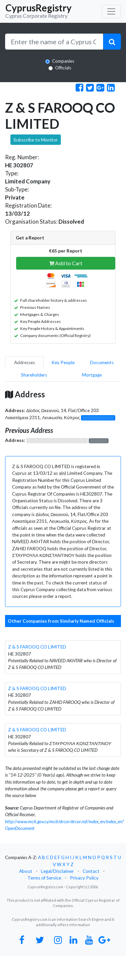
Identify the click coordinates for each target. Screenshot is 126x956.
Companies (63, 61)
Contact (91, 871)
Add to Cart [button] (65, 263)
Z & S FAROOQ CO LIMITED (37, 647)
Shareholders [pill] (34, 375)
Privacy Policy (84, 878)
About (25, 871)
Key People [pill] (63, 362)
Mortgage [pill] (92, 375)
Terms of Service (44, 878)
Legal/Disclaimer (57, 871)
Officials (63, 67)
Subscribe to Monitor (35, 140)
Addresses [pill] (24, 362)
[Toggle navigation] (111, 11)
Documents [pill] (102, 362)
